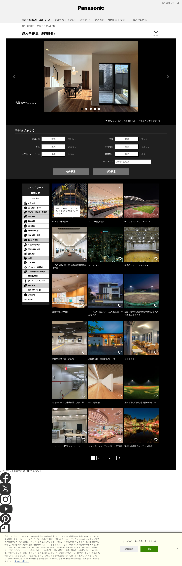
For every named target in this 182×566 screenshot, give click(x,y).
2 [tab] (86, 109)
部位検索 (111, 171)
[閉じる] (177, 554)
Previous (14, 77)
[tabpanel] (91, 76)
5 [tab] (99, 109)
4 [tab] (95, 109)
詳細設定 (129, 554)
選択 (53, 139)
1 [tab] (82, 109)
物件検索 (71, 171)
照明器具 (40, 26)
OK (149, 554)
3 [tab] (91, 109)
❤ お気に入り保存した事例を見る (121, 120)
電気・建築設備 (28, 26)
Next (168, 77)
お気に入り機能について (149, 120)
